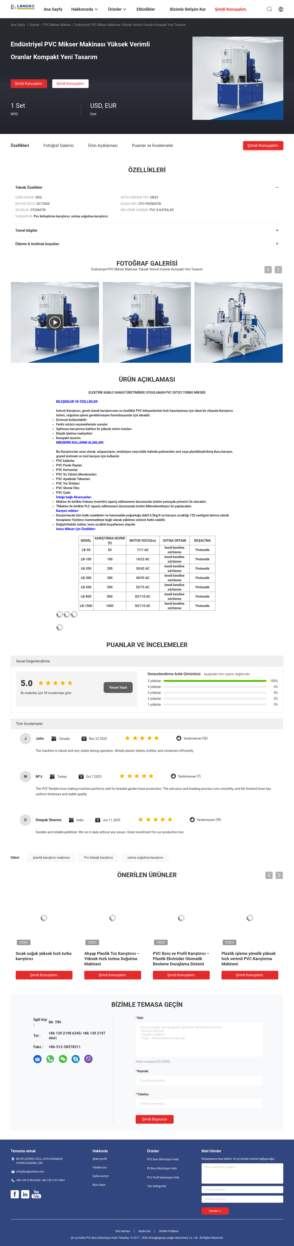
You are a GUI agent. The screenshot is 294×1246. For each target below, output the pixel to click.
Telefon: (143, 1094)
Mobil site (144, 1231)
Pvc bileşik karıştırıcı (98, 857)
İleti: (140, 1018)
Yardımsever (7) (189, 776)
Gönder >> (215, 1211)
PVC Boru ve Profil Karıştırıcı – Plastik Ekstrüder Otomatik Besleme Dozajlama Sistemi (181, 958)
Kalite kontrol (100, 1176)
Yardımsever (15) (195, 738)
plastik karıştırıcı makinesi (51, 857)
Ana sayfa (18, 25)
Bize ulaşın (98, 1184)
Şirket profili (99, 1158)
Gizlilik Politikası (169, 1231)
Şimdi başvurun (154, 1119)
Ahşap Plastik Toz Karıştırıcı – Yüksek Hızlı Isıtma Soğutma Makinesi (112, 958)
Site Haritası (122, 1231)
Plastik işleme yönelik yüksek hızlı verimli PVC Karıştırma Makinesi (249, 958)
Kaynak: (143, 1071)
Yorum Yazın (118, 687)
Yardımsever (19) (209, 820)
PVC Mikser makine (57, 25)
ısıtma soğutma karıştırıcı (145, 857)
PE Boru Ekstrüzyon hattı (162, 1168)
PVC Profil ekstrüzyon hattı (163, 1177)
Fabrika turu (99, 1167)
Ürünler (34, 25)
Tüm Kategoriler (156, 1186)
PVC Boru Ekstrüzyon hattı (163, 1159)
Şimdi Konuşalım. (29, 83)
